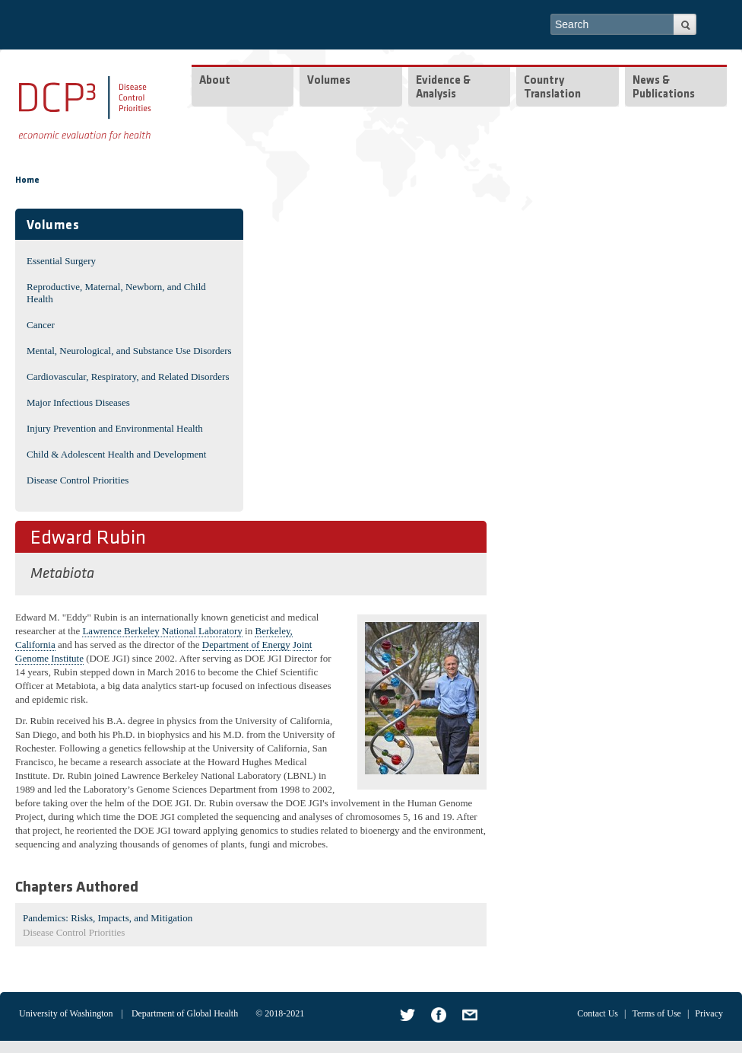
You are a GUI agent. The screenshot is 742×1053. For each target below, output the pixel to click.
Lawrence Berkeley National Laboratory (162, 631)
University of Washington (66, 1013)
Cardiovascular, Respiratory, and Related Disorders (128, 376)
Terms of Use (656, 1013)
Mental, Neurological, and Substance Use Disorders (129, 350)
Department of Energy (246, 644)
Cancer (41, 324)
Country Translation (552, 88)
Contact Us (597, 1013)
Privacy (709, 1013)
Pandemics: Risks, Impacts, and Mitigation (107, 918)
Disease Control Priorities (77, 480)
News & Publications (664, 88)
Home (27, 180)
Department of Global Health (185, 1013)
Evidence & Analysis (443, 88)
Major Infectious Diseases (78, 402)
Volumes (328, 81)
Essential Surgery (61, 260)
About (214, 81)
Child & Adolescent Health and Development (116, 454)
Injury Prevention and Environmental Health (115, 428)
